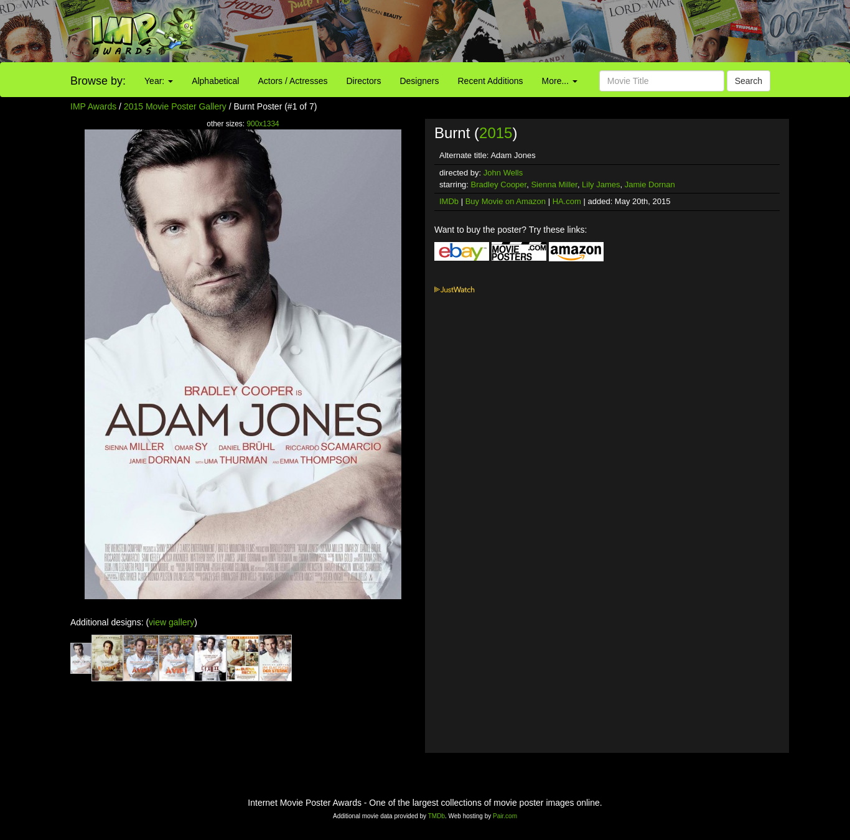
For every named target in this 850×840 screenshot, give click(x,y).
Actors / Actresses (292, 81)
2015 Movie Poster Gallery (175, 106)
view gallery (171, 622)
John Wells (503, 172)
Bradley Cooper (499, 184)
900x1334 (262, 123)
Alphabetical (215, 81)
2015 (495, 132)
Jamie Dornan (650, 184)
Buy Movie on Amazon (505, 201)
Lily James (601, 184)
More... (559, 81)
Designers (419, 81)
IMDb (449, 201)
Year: (158, 81)
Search (748, 81)
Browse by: (98, 81)
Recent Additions (490, 81)
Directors (363, 81)
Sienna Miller (554, 184)
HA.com (567, 201)
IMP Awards (93, 106)
